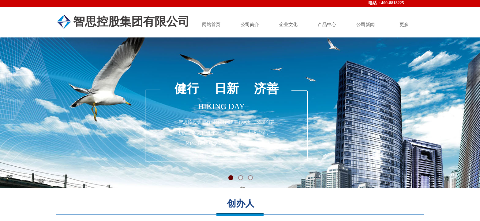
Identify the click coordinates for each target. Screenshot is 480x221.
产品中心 (327, 24)
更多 (404, 24)
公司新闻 (365, 24)
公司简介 (250, 24)
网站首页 (211, 24)
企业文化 (288, 24)
